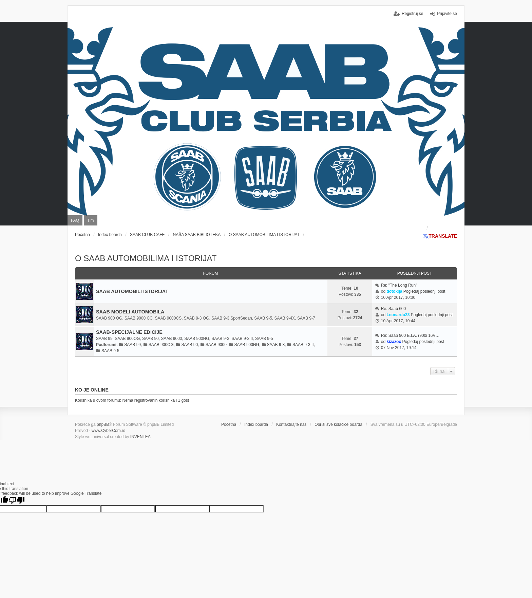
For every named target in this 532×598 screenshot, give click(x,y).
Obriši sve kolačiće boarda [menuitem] (338, 424)
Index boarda (256, 424)
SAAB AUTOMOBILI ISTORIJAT (132, 291)
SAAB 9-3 (276, 344)
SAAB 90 (189, 344)
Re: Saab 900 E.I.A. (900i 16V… (410, 335)
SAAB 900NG (246, 344)
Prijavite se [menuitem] (447, 13)
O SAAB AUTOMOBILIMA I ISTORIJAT (145, 258)
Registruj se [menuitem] (412, 13)
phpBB (103, 424)
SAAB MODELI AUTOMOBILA (130, 311)
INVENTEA (140, 436)
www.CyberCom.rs (108, 430)
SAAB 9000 (216, 344)
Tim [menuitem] (90, 220)
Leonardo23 (398, 314)
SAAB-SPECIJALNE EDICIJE (129, 332)
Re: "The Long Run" (399, 285)
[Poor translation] (16, 500)
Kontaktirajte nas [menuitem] (291, 424)
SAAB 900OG (161, 344)
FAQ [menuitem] (75, 220)
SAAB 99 (132, 344)
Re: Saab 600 (393, 308)
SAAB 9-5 (110, 350)
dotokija (394, 291)
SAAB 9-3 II (303, 344)
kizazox (393, 341)
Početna (228, 424)
